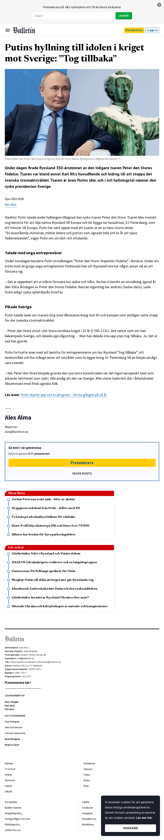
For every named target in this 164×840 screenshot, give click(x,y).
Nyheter (9, 763)
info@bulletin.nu (26, 658)
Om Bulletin (11, 802)
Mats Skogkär (12, 702)
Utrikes (8, 774)
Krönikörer (89, 763)
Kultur (87, 780)
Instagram (87, 813)
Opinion (88, 769)
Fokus (87, 774)
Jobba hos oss (13, 830)
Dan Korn (9, 709)
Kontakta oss (89, 819)
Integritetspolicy (13, 813)
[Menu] (7, 30)
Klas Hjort (10, 705)
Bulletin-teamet (13, 807)
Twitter (85, 802)
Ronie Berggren (12, 739)
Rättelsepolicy (12, 824)
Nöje (86, 786)
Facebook (87, 807)
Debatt (8, 791)
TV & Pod (10, 769)
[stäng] (159, 5)
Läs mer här (144, 818)
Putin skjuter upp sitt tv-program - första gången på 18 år (64, 394)
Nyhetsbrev (88, 824)
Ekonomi (10, 780)
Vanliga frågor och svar (17, 819)
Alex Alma (10, 204)
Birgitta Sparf (12, 744)
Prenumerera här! (18, 682)
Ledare (8, 786)
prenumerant (42, 453)
